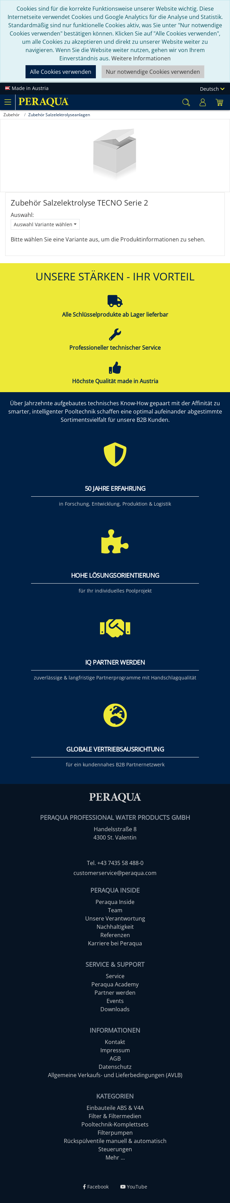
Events (115, 1001)
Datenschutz (115, 1067)
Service (115, 976)
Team (115, 910)
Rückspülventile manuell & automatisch (115, 1141)
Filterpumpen (115, 1132)
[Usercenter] (203, 102)
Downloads (115, 1009)
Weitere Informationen (141, 58)
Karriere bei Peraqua (115, 943)
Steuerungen (115, 1149)
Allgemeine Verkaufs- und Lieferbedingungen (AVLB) (115, 1075)
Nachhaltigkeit (115, 927)
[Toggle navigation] (7, 102)
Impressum (115, 1050)
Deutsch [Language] (212, 89)
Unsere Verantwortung (115, 918)
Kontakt (115, 1042)
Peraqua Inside (115, 902)
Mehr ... (115, 1157)
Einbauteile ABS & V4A (115, 1108)
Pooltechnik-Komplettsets (115, 1124)
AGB (115, 1058)
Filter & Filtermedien (115, 1116)
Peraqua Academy (115, 984)
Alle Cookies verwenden (60, 72)
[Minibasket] (219, 102)
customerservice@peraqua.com (115, 873)
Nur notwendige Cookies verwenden (153, 72)
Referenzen (115, 935)
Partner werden (115, 992)
